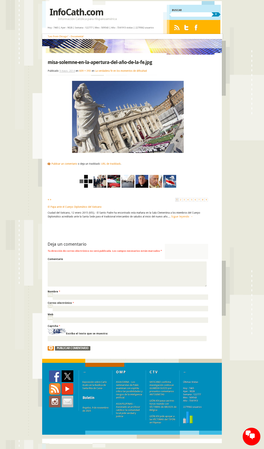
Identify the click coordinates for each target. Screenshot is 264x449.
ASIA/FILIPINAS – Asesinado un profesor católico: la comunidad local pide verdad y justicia (128, 410)
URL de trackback (111, 163)
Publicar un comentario (64, 163)
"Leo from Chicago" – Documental (65, 36)
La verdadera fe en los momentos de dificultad (121, 70)
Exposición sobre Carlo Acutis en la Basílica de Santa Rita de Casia (94, 385)
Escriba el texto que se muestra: (87, 333)
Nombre (54, 291)
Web (50, 314)
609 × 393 (85, 70)
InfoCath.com (76, 12)
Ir (216, 13)
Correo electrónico (61, 302)
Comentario (55, 259)
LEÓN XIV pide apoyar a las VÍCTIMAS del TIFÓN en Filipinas (162, 419)
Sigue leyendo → (182, 216)
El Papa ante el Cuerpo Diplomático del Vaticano (75, 206)
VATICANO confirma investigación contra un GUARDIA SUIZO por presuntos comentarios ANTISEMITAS (162, 388)
